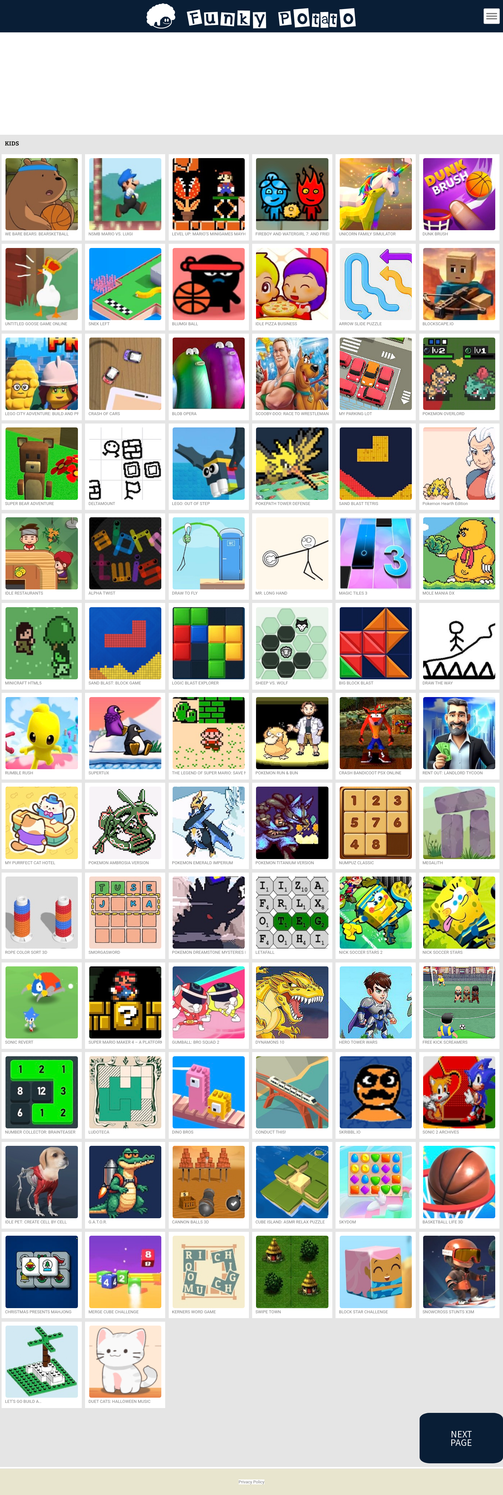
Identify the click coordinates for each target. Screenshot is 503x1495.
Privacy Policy (251, 1481)
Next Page (461, 1438)
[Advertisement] (251, 84)
